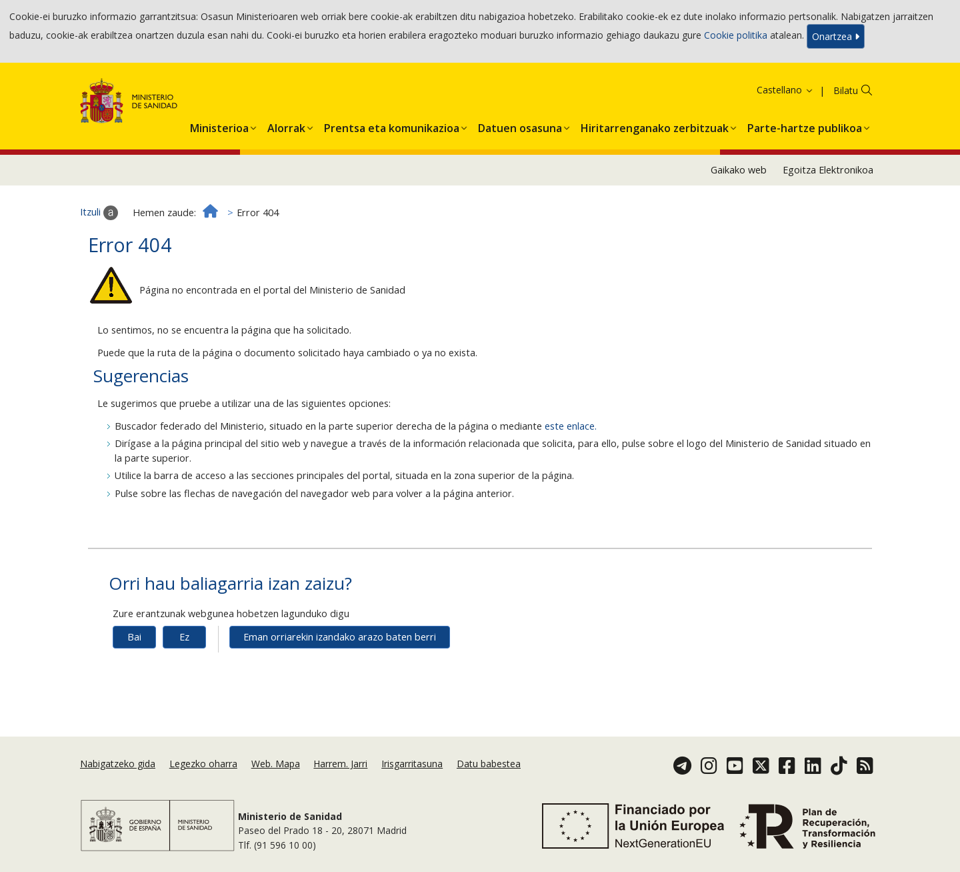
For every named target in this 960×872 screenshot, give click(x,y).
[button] (219, 125)
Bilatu (845, 90)
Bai (134, 636)
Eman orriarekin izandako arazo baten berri (339, 636)
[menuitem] (219, 125)
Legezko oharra (203, 763)
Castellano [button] (785, 89)
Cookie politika (735, 35)
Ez (184, 636)
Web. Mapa (275, 763)
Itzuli (99, 212)
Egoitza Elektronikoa (828, 169)
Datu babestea (489, 763)
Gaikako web (739, 169)
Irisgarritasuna (412, 763)
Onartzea (835, 36)
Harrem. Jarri (340, 763)
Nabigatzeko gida (117, 763)
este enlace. (571, 426)
